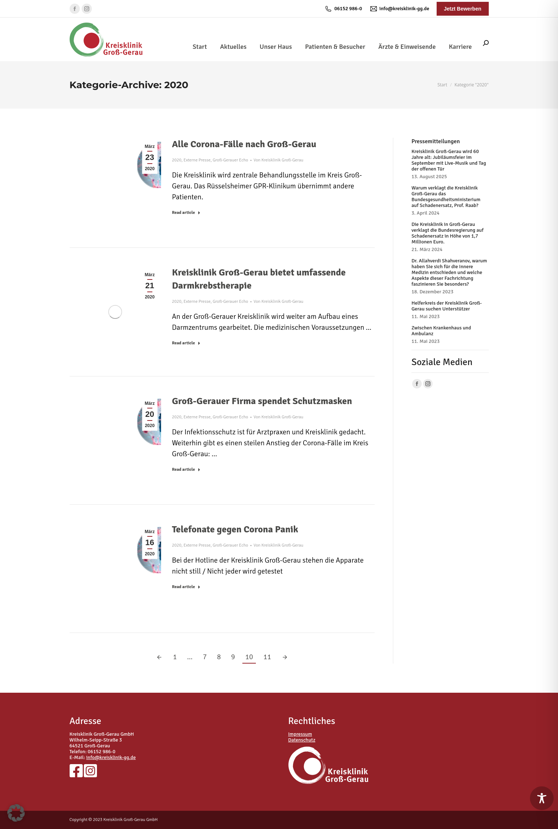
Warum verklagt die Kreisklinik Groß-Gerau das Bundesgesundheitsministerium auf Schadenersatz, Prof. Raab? (445, 196)
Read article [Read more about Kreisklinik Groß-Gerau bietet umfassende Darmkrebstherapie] (186, 343)
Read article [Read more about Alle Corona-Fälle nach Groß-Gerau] (186, 212)
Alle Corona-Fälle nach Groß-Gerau (244, 144)
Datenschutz (302, 740)
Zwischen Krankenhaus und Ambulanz (441, 331)
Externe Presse (196, 160)
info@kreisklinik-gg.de (399, 8)
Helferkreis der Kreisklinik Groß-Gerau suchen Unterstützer (446, 306)
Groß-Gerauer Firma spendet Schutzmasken (262, 401)
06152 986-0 (343, 8)
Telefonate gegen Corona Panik (235, 529)
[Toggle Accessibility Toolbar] (541, 798)
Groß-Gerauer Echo (230, 160)
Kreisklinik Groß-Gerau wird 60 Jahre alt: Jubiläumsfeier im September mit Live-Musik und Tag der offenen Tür (448, 160)
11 (267, 656)
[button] (16, 813)
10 (249, 656)
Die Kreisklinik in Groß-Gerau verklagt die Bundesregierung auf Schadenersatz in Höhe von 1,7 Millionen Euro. (447, 233)
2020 (177, 160)
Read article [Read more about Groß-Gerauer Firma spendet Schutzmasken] (186, 469)
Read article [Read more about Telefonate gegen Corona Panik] (186, 587)
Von (279, 160)
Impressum (300, 734)
